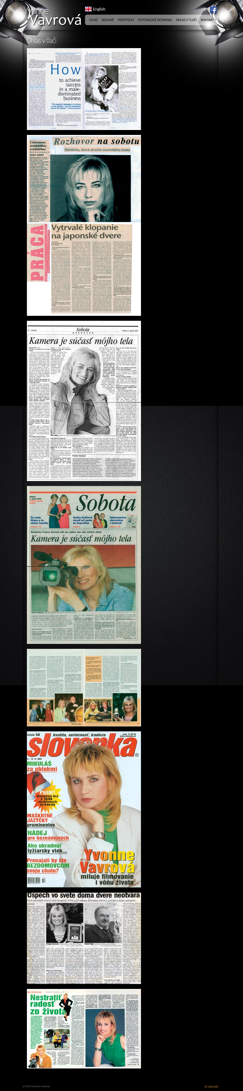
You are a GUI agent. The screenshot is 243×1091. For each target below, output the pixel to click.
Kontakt (207, 20)
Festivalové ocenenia (155, 20)
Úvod (93, 20)
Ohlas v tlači (186, 20)
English (99, 9)
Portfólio (126, 20)
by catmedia (211, 1086)
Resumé (108, 20)
